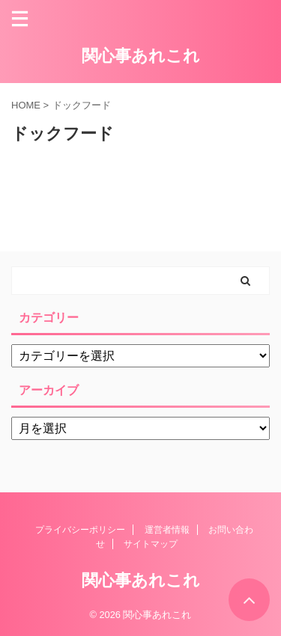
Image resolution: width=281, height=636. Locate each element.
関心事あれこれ (141, 55)
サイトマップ (151, 544)
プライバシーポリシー (80, 530)
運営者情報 (167, 530)
